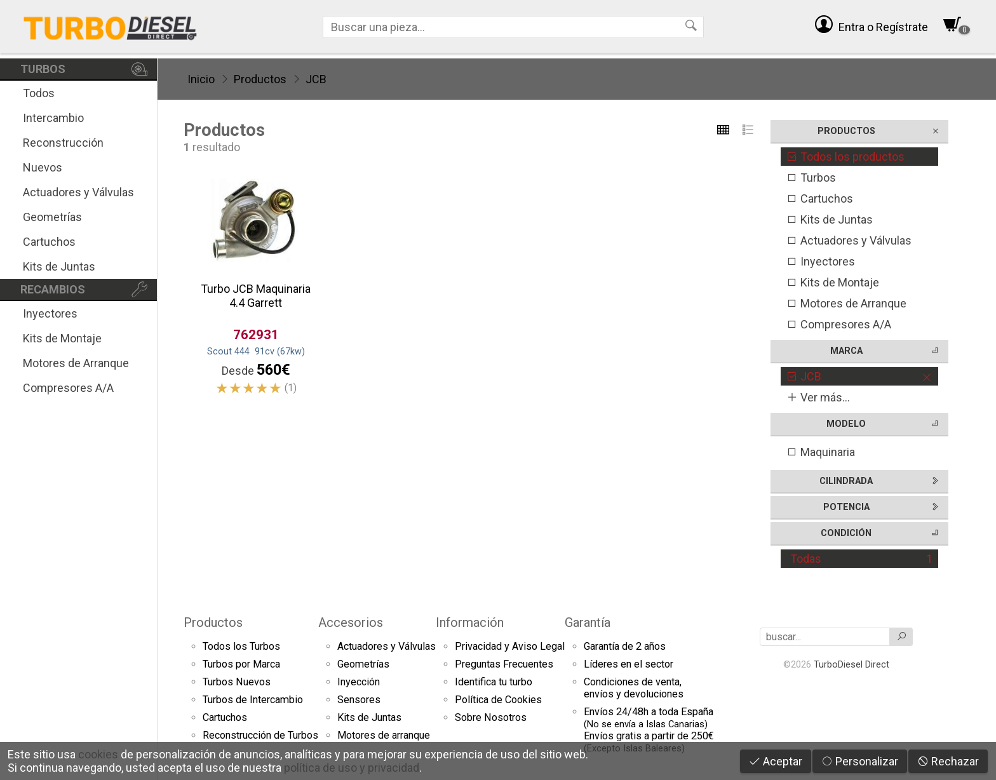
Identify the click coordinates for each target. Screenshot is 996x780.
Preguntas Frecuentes (504, 664)
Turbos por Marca (241, 664)
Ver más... (818, 397)
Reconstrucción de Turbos (260, 735)
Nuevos (42, 167)
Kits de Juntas (59, 266)
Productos (260, 79)
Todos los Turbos (241, 646)
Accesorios (350, 622)
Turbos (811, 177)
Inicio (201, 79)
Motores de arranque (383, 735)
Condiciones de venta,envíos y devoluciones (633, 688)
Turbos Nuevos (237, 682)
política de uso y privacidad (351, 767)
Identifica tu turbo (493, 682)
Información (470, 622)
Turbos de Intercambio (253, 700)
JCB (316, 79)
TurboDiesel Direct (851, 664)
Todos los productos (845, 156)
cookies (98, 754)
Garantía (587, 622)
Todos (39, 93)
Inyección (358, 682)
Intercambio (53, 117)
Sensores (358, 700)
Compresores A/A (68, 387)
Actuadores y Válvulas (78, 192)
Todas (861, 558)
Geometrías (52, 217)
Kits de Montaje (62, 338)
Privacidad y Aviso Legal (510, 646)
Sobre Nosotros (491, 717)
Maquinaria (820, 452)
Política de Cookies (498, 700)
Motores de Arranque (76, 363)
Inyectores (50, 313)
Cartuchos (49, 241)
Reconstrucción (63, 142)
